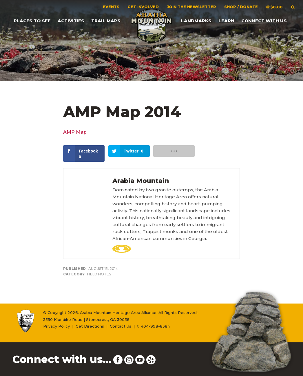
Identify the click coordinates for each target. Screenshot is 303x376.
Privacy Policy (56, 326)
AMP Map (75, 132)
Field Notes (99, 274)
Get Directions (90, 326)
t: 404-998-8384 (153, 326)
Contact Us (120, 326)
